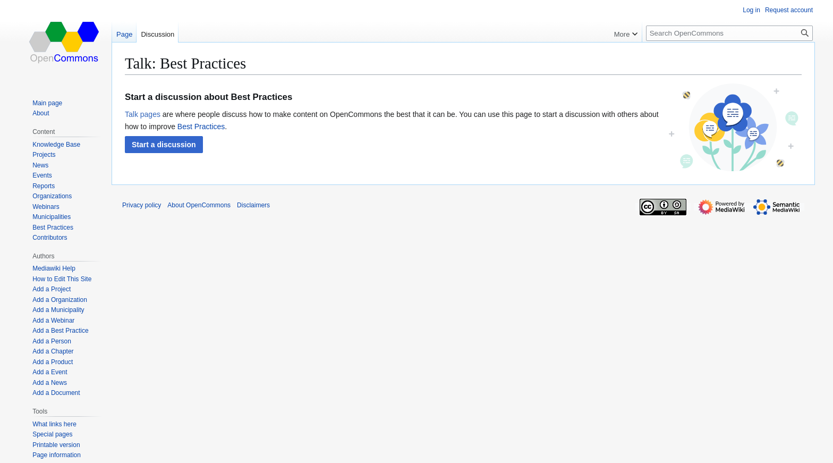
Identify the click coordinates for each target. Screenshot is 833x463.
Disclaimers (253, 205)
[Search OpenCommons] (729, 33)
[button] (164, 144)
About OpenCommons (199, 205)
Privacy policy (141, 205)
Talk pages (142, 114)
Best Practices (201, 126)
